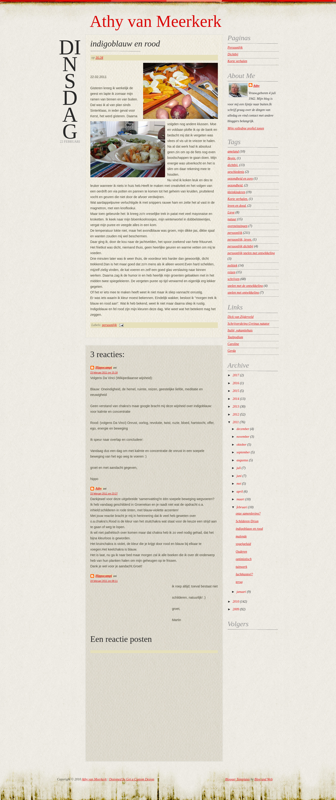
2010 (236, 601)
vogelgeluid (243, 544)
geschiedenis (236, 172)
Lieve (231, 212)
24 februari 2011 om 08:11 (104, 581)
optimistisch (243, 559)
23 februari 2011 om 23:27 (104, 493)
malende (241, 536)
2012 (236, 414)
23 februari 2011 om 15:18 (104, 372)
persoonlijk (109, 325)
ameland (233, 151)
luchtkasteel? (244, 574)
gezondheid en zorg (240, 178)
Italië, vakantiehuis (240, 330)
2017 (236, 375)
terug (239, 582)
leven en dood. (237, 205)
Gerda (232, 350)
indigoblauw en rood (125, 43)
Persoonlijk (235, 47)
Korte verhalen (237, 61)
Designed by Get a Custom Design (131, 779)
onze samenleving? (248, 513)
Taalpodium (235, 337)
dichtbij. (233, 165)
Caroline (233, 344)
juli (239, 468)
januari (241, 592)
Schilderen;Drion (247, 521)
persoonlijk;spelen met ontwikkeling (251, 253)
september (243, 452)
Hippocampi (103, 367)
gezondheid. (235, 185)
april (240, 491)
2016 (236, 383)
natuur (232, 219)
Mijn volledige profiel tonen (246, 128)
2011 (236, 422)
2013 (236, 406)
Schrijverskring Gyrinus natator (249, 323)
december (243, 429)
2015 (236, 391)
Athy (98, 488)
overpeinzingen (238, 226)
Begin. (232, 158)
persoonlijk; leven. (240, 239)
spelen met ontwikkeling (243, 292)
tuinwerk (241, 567)
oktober (242, 444)
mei (239, 483)
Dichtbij (233, 54)
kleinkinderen (236, 192)
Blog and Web (264, 779)
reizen (232, 272)
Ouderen (241, 551)
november (243, 436)
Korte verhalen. (238, 199)
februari (242, 507)
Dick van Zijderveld (241, 317)
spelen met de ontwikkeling (245, 286)
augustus (242, 460)
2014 (236, 399)
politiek (232, 265)
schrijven (234, 279)
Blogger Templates (237, 779)
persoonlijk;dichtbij (240, 246)
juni (239, 476)
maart (240, 499)
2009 (236, 609)
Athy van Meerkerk (156, 21)
